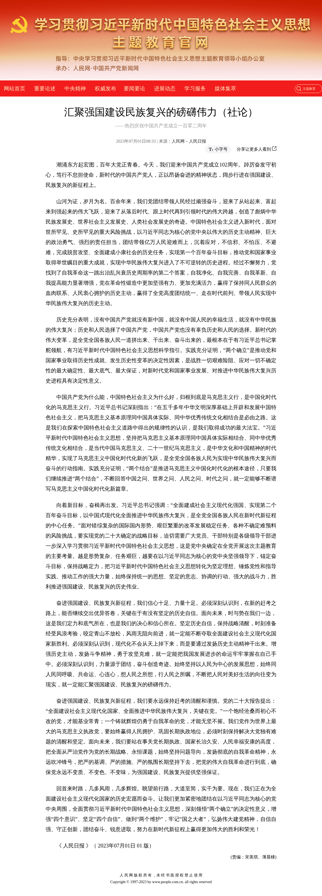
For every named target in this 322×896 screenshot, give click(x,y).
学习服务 (195, 88)
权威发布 (105, 88)
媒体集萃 (225, 88)
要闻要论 (134, 88)
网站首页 (14, 88)
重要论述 (45, 88)
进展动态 (164, 88)
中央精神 (75, 88)
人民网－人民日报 (189, 141)
